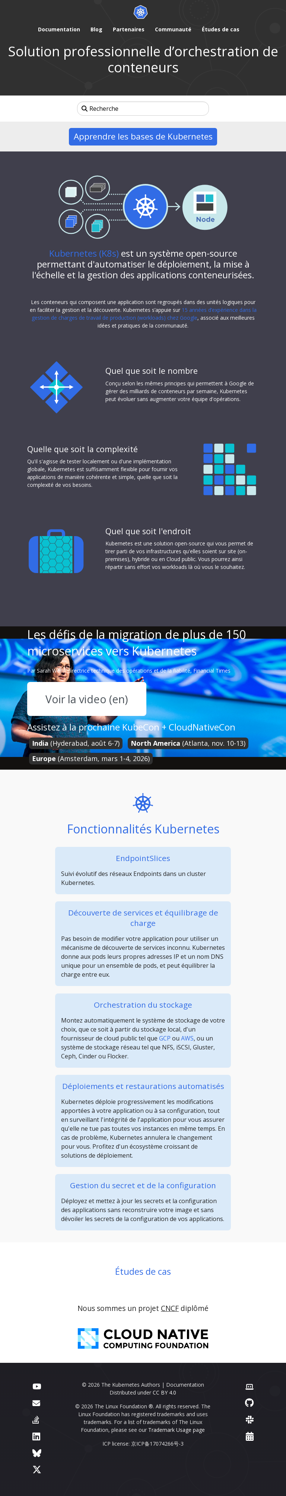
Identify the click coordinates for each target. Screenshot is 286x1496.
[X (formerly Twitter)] (36, 1469)
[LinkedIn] (36, 1436)
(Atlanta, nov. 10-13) (188, 743)
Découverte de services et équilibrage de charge (143, 917)
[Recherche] (143, 108)
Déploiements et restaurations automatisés (143, 1086)
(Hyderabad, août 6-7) (76, 743)
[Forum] (36, 1402)
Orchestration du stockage (143, 1004)
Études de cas (143, 1271)
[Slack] (250, 1419)
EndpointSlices (143, 858)
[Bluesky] (36, 1453)
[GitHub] (249, 1402)
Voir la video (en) (86, 699)
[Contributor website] (249, 1386)
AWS (187, 1038)
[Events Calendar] (250, 1436)
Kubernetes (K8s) (84, 253)
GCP (165, 1038)
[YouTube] (36, 1386)
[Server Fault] (35, 1419)
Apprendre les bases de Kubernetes (143, 136)
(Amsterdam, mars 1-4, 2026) (91, 758)
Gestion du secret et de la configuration (143, 1185)
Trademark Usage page (176, 1429)
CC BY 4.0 (164, 1392)
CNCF (170, 1308)
